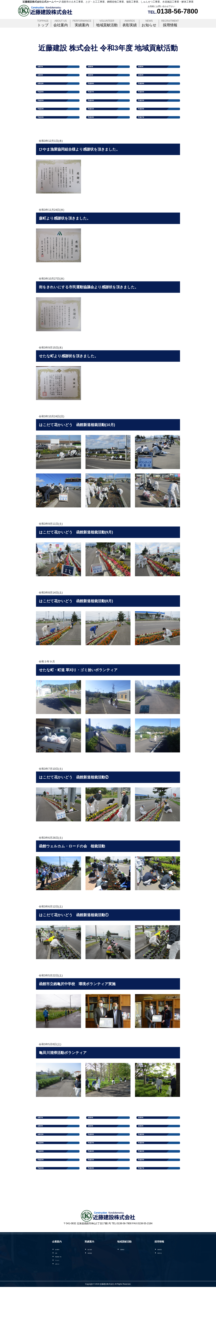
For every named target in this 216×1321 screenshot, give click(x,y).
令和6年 (93, 68)
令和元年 (44, 89)
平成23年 (144, 111)
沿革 (56, 1286)
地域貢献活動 (107, 23)
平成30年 (94, 89)
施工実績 (94, 1282)
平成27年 (94, 100)
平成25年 (44, 111)
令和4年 (43, 78)
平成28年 (44, 100)
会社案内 (60, 23)
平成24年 (94, 111)
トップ (43, 23)
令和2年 (143, 78)
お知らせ (149, 23)
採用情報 (170, 23)
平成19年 (44, 132)
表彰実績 (129, 23)
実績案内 (82, 23)
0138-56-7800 (177, 11)
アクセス (58, 1294)
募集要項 (161, 1282)
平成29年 (144, 89)
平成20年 (144, 122)
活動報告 (126, 1282)
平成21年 (94, 122)
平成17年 (144, 132)
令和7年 (43, 68)
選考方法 (161, 1286)
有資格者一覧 (60, 1290)
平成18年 (94, 132)
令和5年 (143, 68)
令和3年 (93, 78)
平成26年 (144, 100)
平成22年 (44, 122)
